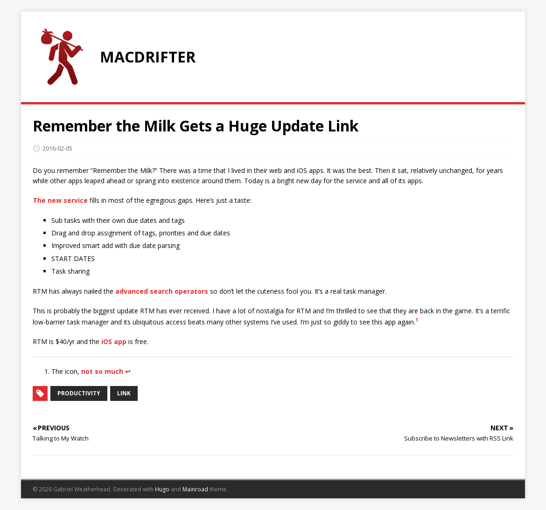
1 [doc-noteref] (416, 320)
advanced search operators (161, 291)
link (124, 393)
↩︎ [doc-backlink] (128, 371)
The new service (60, 200)
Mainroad (195, 489)
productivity (78, 393)
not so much (102, 371)
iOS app (113, 341)
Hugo (162, 489)
